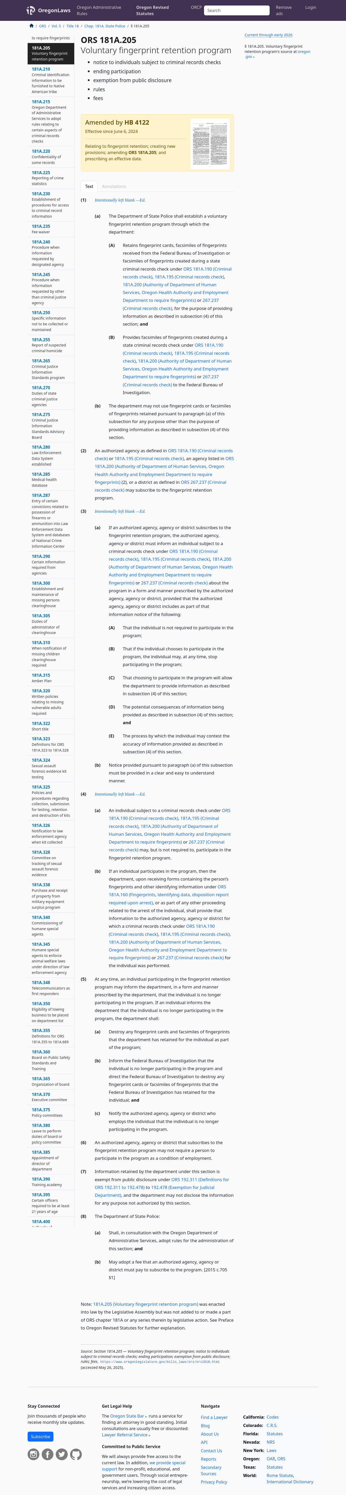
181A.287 (51, 520)
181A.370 (49, 1096)
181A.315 (42, 677)
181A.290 (48, 564)
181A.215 (49, 121)
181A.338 (49, 896)
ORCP (196, 7)
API (204, 1442)
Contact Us (211, 1451)
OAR (271, 1459)
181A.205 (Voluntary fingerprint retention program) (145, 1304)
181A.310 (49, 654)
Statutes (275, 1434)
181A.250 (50, 321)
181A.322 (41, 726)
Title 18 (72, 25)
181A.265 (48, 369)
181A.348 (51, 988)
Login (310, 7)
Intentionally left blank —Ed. (120, 200)
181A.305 (45, 624)
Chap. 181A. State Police (104, 25)
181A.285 (44, 479)
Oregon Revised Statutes (152, 10)
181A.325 (51, 801)
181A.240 (48, 253)
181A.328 (47, 863)
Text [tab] (89, 186)
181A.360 (51, 1060)
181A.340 (47, 925)
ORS (42, 25)
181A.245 (49, 288)
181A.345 (50, 958)
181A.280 (46, 455)
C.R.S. (272, 1425)
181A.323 (50, 744)
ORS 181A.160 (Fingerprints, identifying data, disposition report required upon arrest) (169, 894)
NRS (271, 1442)
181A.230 (50, 205)
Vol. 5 (56, 25)
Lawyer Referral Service (124, 1435)
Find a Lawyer (214, 1417)
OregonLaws (54, 10)
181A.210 (50, 80)
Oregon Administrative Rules (99, 10)
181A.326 (49, 833)
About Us (210, 1434)
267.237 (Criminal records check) (174, 583)
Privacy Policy (214, 1482)
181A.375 (47, 1112)
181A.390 (47, 1181)
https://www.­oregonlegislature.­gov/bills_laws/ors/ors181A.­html (160, 1362)
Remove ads (284, 10)
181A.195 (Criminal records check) (189, 277)
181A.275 (48, 426)
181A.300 (47, 594)
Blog (205, 1426)
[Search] (237, 10)
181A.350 (50, 1012)
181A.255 (49, 345)
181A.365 (50, 1081)
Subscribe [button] (40, 1436)
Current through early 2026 (268, 34)
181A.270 (45, 396)
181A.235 (41, 228)
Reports (208, 1459)
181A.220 (46, 156)
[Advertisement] (279, 149)
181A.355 (50, 1036)
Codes (273, 1417)
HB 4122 (136, 122)
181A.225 (48, 178)
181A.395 (50, 1203)
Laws (271, 1450)
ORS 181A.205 (142, 152)
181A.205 (49, 53)
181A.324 (49, 768)
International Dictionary (290, 1482)
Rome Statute (280, 1475)
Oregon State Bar (127, 1416)
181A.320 (48, 702)
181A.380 (47, 1133)
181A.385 (45, 1160)
